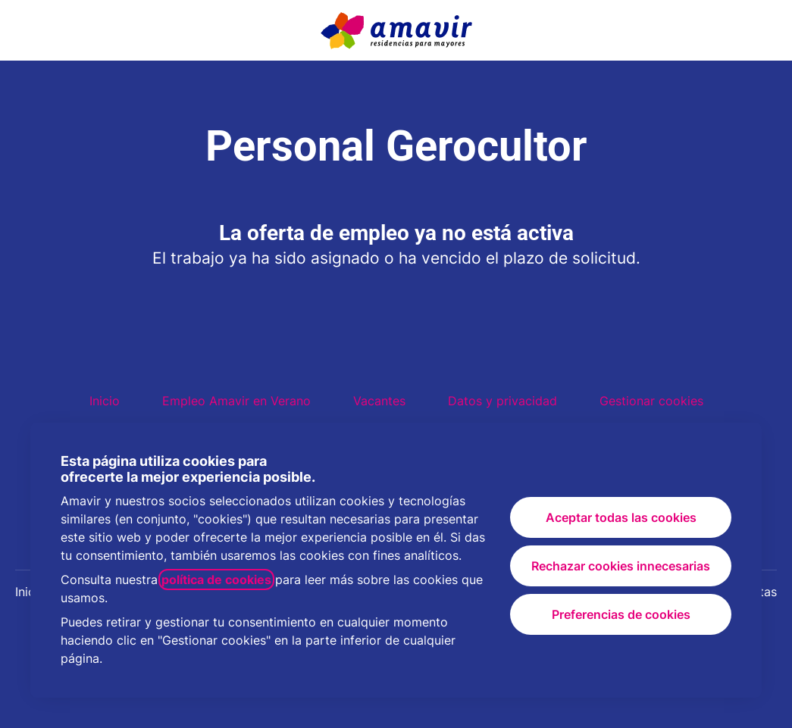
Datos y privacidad (502, 400)
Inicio (104, 400)
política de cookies (216, 579)
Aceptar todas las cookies (621, 517)
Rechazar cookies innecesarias (620, 565)
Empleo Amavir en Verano (236, 400)
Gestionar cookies (651, 400)
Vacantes (379, 400)
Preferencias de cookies (621, 614)
